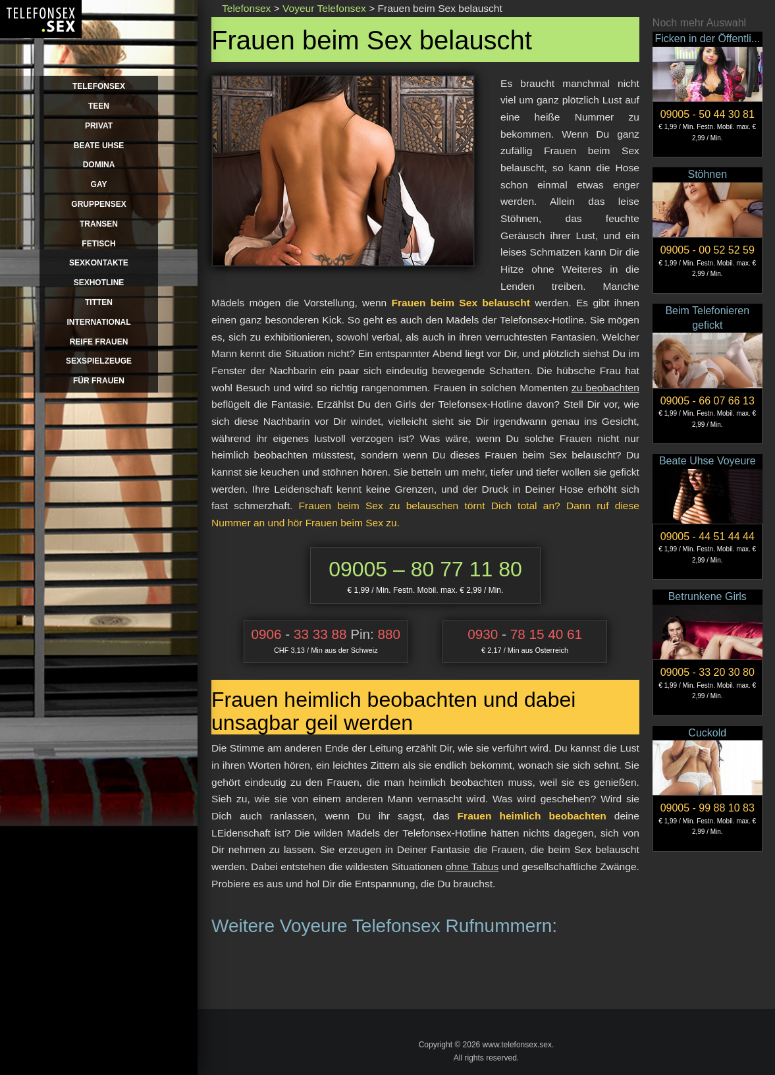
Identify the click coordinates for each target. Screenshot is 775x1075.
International (98, 322)
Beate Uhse (99, 145)
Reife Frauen (99, 341)
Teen (98, 106)
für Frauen (98, 380)
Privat (99, 125)
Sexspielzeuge (99, 361)
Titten (99, 302)
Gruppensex (98, 204)
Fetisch (98, 243)
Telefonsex (98, 86)
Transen (99, 224)
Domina (99, 164)
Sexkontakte (98, 262)
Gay (99, 184)
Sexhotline (99, 282)
